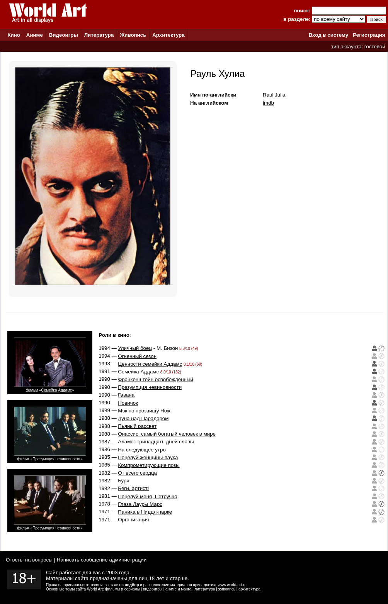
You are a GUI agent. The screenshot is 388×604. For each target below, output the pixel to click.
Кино (13, 35)
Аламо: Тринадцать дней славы (156, 442)
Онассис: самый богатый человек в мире (167, 434)
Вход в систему (328, 35)
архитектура (249, 589)
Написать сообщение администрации (101, 560)
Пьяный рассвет (137, 426)
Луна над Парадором (143, 418)
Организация (133, 520)
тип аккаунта (346, 46)
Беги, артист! (133, 488)
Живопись (133, 35)
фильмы (112, 589)
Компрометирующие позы (149, 465)
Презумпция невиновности (56, 459)
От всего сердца (137, 473)
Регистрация (369, 35)
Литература (99, 35)
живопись (226, 589)
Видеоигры (63, 35)
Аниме (34, 35)
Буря (123, 481)
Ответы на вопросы (29, 560)
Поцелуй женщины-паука (148, 457)
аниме (171, 589)
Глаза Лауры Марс (140, 504)
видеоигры (152, 589)
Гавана (126, 395)
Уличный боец (135, 348)
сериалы (132, 589)
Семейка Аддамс (56, 390)
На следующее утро (142, 450)
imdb (268, 103)
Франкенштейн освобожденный (155, 379)
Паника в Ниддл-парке (145, 512)
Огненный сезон (137, 356)
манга (186, 589)
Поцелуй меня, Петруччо (147, 496)
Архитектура (168, 35)
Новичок (128, 403)
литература (204, 589)
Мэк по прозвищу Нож (144, 411)
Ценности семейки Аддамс (150, 364)
